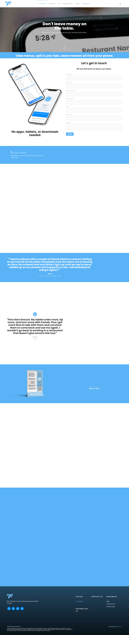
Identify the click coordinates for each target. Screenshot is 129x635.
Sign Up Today (94, 388)
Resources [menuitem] (112, 597)
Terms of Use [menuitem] (111, 604)
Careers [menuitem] (77, 3)
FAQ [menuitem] (59, 3)
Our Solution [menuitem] (42, 3)
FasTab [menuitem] (79, 597)
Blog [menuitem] (108, 601)
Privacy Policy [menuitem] (111, 606)
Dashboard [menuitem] (85, 3)
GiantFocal (119, 626)
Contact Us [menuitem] (52, 3)
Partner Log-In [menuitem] (82, 610)
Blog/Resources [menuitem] (67, 3)
